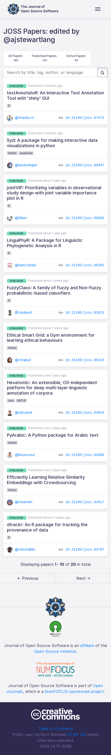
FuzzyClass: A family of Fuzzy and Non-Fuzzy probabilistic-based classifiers (54, 290)
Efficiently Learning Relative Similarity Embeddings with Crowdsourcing (46, 480)
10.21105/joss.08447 (84, 165)
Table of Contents (55, 728)
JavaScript (26, 153)
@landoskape (22, 165)
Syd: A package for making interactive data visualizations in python (52, 143)
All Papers (15, 58)
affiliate (87, 645)
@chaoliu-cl (20, 117)
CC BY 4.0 (76, 734)
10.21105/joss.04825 (84, 413)
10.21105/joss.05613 (84, 313)
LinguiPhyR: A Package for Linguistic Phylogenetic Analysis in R (45, 243)
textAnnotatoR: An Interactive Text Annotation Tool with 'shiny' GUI (55, 95)
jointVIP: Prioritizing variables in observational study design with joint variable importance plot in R (54, 193)
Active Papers (76, 58)
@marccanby (21, 265)
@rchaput (19, 360)
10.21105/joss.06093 (84, 218)
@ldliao (17, 218)
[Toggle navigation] (97, 9)
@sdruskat (20, 412)
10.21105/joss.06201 (84, 265)
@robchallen (21, 549)
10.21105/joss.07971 (84, 118)
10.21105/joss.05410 (84, 360)
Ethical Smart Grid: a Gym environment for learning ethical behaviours (51, 338)
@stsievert (20, 502)
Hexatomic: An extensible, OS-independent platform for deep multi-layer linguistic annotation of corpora (52, 388)
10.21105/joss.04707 (84, 550)
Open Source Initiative (55, 651)
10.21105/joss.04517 (84, 502)
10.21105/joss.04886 (84, 455)
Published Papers (44, 58)
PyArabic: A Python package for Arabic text (52, 435)
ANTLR (21, 400)
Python (12, 153)
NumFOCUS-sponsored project (74, 691)
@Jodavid (19, 312)
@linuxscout (21, 455)
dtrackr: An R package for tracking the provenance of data (47, 527)
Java (11, 400)
